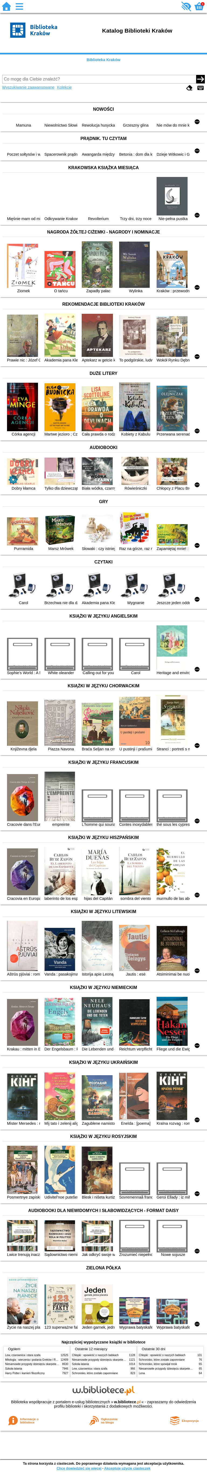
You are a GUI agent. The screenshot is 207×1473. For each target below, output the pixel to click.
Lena (142, 1373)
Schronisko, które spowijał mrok (158, 1364)
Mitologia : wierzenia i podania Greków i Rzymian (34, 1359)
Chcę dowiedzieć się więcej (79, 1468)
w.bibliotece (127, 1402)
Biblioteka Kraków (103, 60)
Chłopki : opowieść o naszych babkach (95, 1355)
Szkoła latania (13, 1368)
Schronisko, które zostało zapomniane (95, 1373)
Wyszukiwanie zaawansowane (28, 87)
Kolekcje (64, 87)
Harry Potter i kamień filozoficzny (25, 1373)
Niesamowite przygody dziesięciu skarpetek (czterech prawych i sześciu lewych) (53, 1364)
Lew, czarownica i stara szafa (22, 1355)
